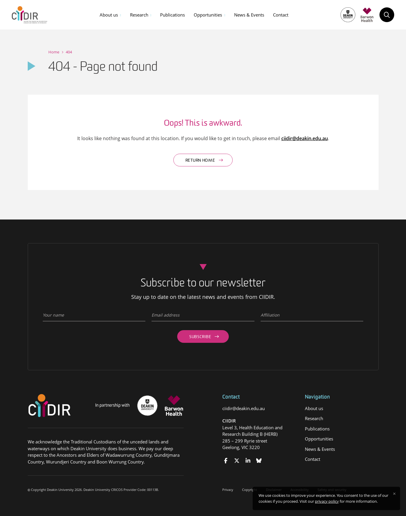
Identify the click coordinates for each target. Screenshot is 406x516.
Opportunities (208, 15)
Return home (200, 160)
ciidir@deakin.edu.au (304, 138)
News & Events (249, 15)
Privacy (227, 489)
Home (53, 52)
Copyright (249, 489)
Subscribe (200, 337)
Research (139, 15)
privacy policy (327, 501)
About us (109, 15)
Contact (280, 15)
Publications (172, 15)
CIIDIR (229, 421)
